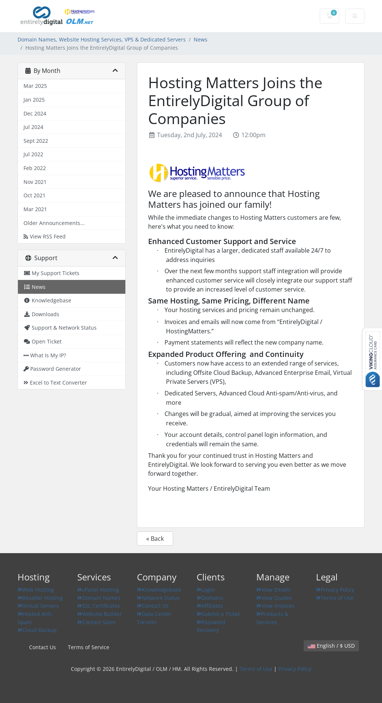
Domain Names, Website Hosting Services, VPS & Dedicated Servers (102, 39)
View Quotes (274, 597)
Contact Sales (96, 622)
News (200, 39)
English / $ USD (331, 645)
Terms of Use (335, 597)
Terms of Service (88, 647)
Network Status (158, 597)
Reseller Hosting (40, 597)
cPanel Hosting (98, 589)
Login (206, 589)
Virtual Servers (38, 605)
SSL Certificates (98, 605)
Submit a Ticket (218, 613)
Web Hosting (36, 589)
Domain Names (98, 597)
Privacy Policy (335, 589)
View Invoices (275, 605)
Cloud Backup (37, 629)
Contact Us (153, 605)
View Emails (273, 589)
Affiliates (210, 605)
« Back (155, 538)
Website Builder (99, 613)
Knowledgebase (159, 589)
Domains (210, 597)
